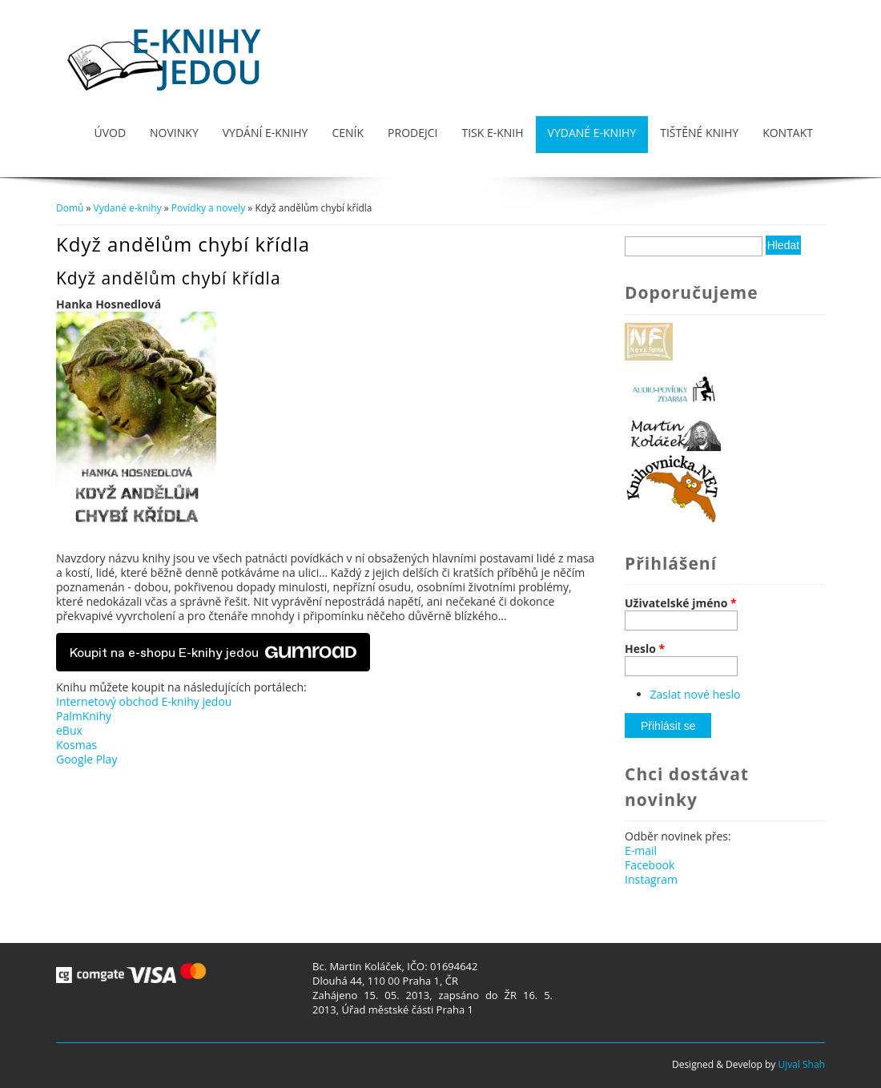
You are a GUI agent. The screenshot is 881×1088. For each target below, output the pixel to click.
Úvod (110, 132)
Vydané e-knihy (592, 132)
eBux (69, 730)
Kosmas (76, 744)
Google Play (86, 759)
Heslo (645, 649)
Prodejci (412, 132)
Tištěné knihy (699, 132)
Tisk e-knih (492, 132)
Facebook (649, 864)
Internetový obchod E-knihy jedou (143, 701)
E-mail (641, 850)
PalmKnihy (83, 715)
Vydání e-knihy (265, 132)
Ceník (348, 132)
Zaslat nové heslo (695, 694)
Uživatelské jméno (681, 603)
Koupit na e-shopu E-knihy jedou (213, 652)
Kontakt (787, 132)
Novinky (174, 132)
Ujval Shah (801, 1064)
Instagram (651, 879)
